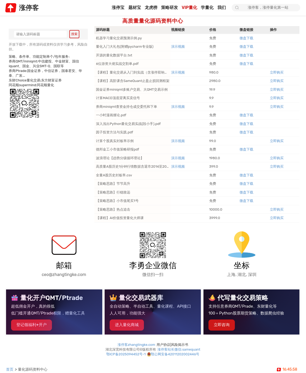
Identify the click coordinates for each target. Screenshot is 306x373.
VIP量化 (187, 8)
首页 (10, 369)
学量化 (206, 8)
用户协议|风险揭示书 (172, 348)
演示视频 (178, 47)
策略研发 (167, 8)
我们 (221, 8)
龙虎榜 (147, 8)
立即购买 (277, 73)
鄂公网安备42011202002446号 (175, 357)
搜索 (74, 34)
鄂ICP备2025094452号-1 (126, 357)
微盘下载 (247, 39)
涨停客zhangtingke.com (136, 348)
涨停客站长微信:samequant (179, 353)
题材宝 (129, 8)
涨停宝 (112, 8)
